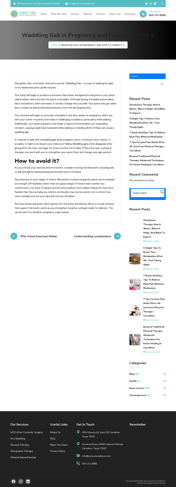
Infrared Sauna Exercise (23, 457)
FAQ (52, 438)
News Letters (136, 388)
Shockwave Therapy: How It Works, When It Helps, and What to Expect (147, 109)
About (44, 14)
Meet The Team (59, 445)
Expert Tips (116, 14)
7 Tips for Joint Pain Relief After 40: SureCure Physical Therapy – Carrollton (147, 146)
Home (54, 45)
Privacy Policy (57, 451)
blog (131, 374)
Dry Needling (17, 438)
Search (134, 76)
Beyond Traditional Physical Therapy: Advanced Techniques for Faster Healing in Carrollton (146, 160)
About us (55, 432)
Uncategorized (137, 395)
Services (75, 14)
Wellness (88, 14)
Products (101, 14)
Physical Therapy (19, 445)
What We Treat (59, 14)
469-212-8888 (157, 15)
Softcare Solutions (160, 483)
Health (133, 381)
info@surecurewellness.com (82, 3)
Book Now (131, 14)
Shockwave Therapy (21, 451)
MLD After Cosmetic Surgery (26, 432)
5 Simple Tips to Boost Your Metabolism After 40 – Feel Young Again (144, 123)
